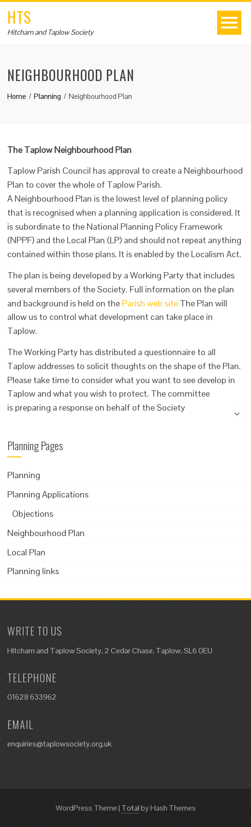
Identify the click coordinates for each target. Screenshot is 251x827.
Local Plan (26, 552)
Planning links (33, 571)
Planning (23, 475)
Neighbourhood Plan (46, 532)
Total (130, 808)
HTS (19, 16)
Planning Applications (48, 494)
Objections (32, 513)
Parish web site (150, 303)
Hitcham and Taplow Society (50, 32)
